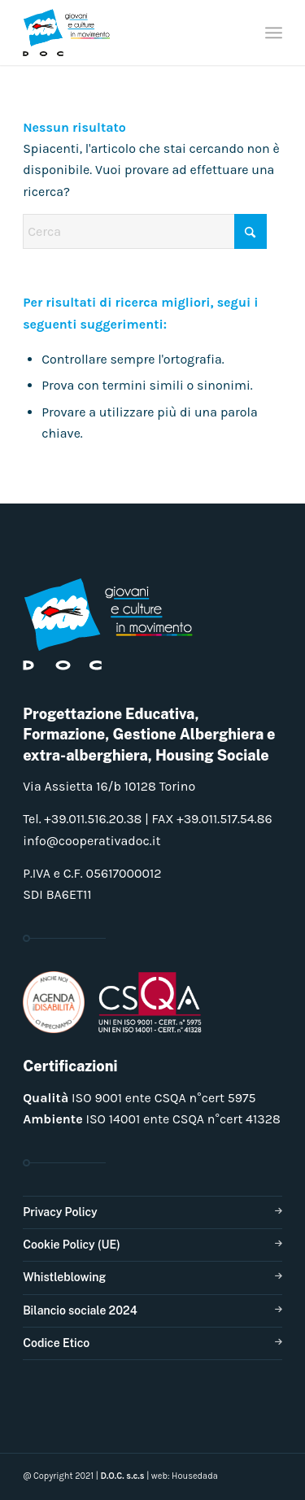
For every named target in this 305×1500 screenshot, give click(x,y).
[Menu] (273, 32)
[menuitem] (273, 32)
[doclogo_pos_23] (126, 32)
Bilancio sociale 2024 (80, 1310)
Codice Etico (56, 1343)
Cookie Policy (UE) (71, 1244)
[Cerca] (145, 231)
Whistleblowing (64, 1277)
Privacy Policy (60, 1212)
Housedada (195, 1476)
